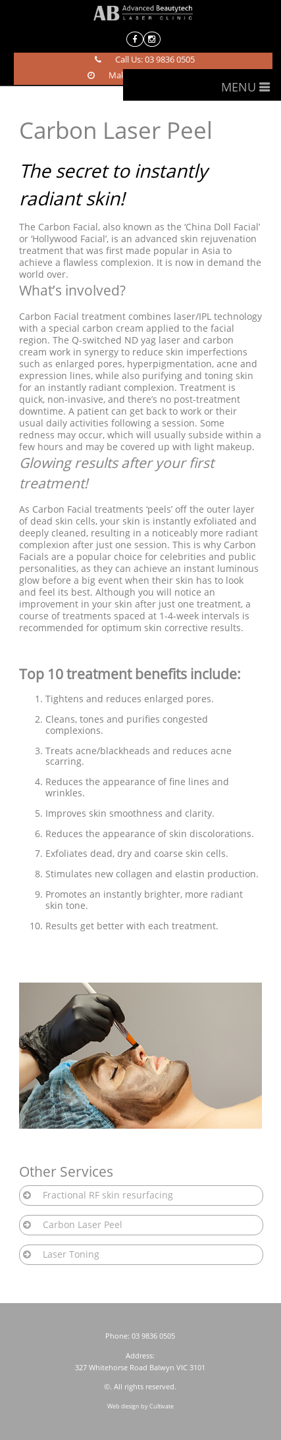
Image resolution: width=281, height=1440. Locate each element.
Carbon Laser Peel (82, 1224)
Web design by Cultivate (140, 1406)
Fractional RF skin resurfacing (108, 1195)
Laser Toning (71, 1254)
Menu (238, 87)
